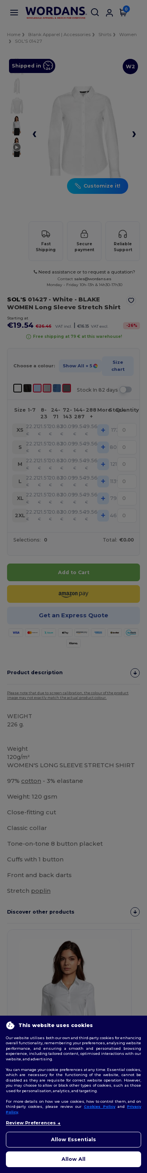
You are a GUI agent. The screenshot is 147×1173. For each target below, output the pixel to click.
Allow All (73, 1159)
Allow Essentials (73, 1139)
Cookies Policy (99, 1106)
